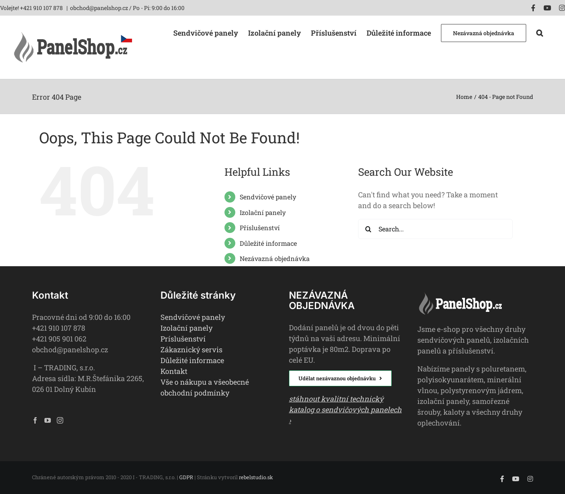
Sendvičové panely (268, 197)
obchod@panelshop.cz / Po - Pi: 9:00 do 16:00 (127, 8)
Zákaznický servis (191, 349)
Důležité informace (268, 243)
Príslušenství (183, 338)
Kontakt (173, 371)
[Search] (368, 229)
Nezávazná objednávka (275, 258)
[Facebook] (35, 420)
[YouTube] (47, 420)
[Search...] (435, 229)
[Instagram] (60, 420)
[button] (539, 32)
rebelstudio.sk (256, 477)
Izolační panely (263, 212)
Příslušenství (260, 227)
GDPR (186, 477)
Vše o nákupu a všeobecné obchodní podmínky (204, 387)
